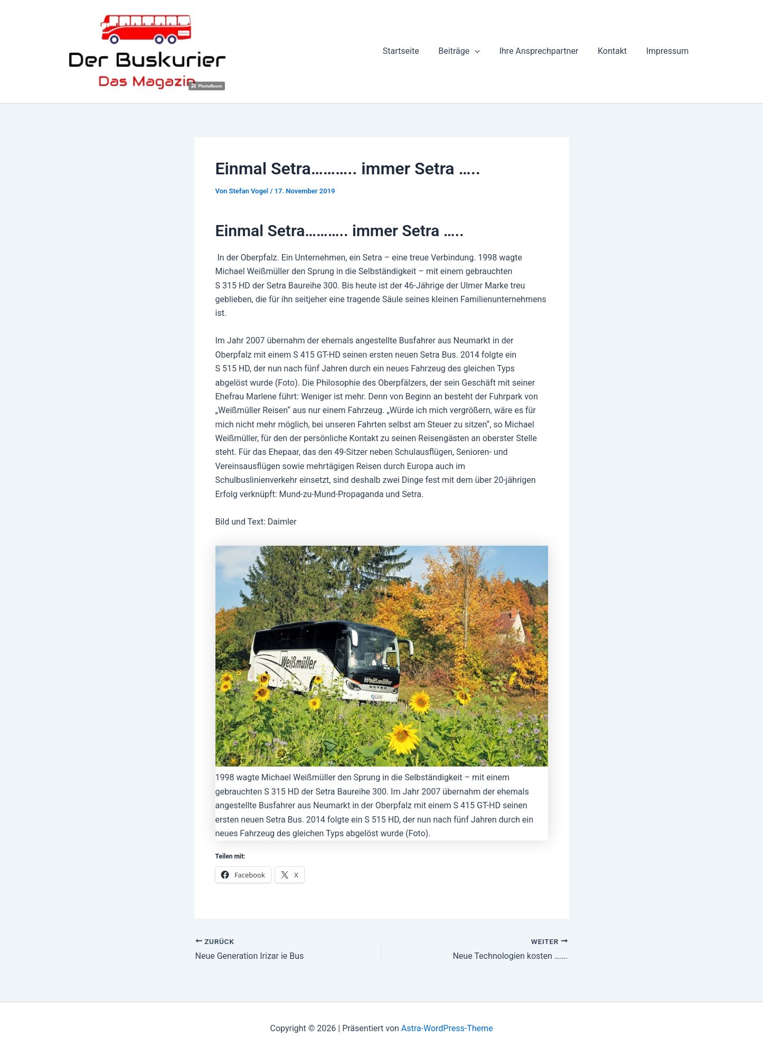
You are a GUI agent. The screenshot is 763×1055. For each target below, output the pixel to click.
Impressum (668, 51)
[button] (483, 51)
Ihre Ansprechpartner (545, 51)
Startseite (412, 51)
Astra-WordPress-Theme (447, 1028)
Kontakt (615, 51)
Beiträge (467, 51)
